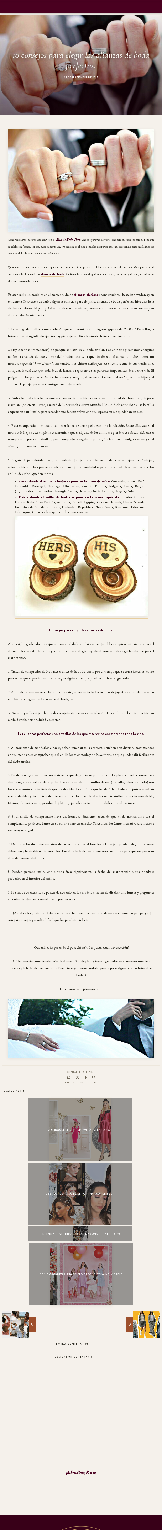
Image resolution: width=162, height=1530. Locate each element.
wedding (91, 1082)
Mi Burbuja (19, 1524)
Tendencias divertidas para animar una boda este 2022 (101, 1106)
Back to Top (151, 1524)
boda (79, 1082)
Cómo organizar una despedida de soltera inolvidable (141, 1117)
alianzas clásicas (86, 294)
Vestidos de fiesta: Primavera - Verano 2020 (21, 1117)
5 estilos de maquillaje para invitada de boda (61, 1117)
